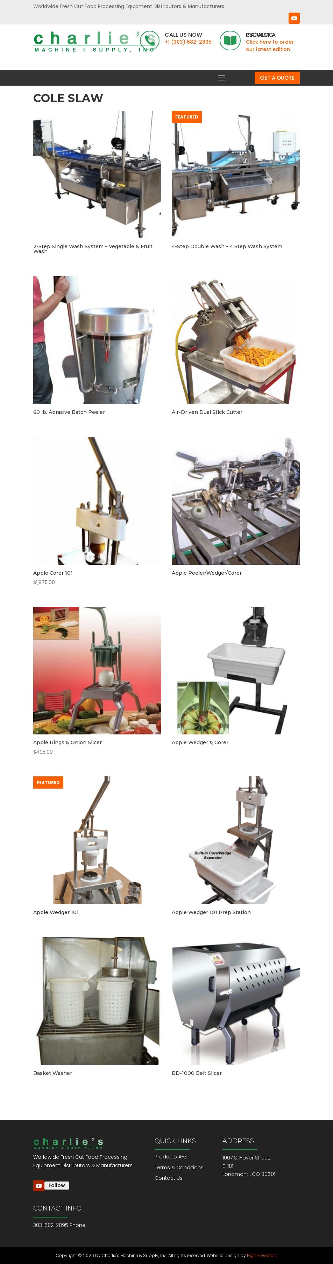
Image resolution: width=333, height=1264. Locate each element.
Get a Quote (277, 77)
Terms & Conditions (179, 1167)
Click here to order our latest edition (270, 45)
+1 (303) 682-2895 (188, 41)
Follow (57, 1185)
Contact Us (169, 1178)
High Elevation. (262, 1255)
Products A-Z (171, 1156)
